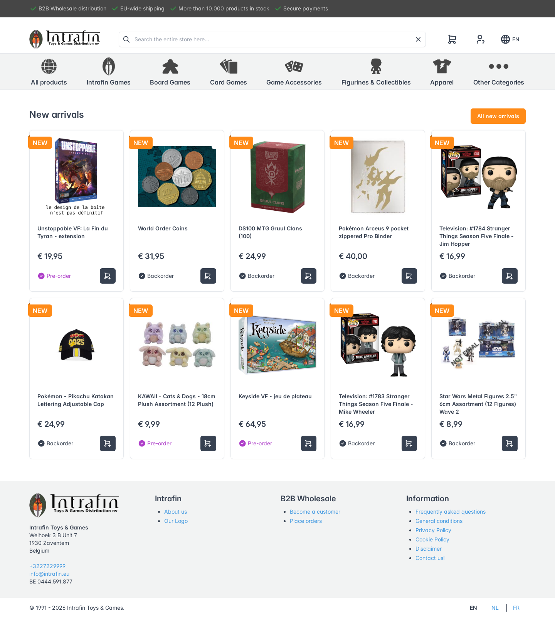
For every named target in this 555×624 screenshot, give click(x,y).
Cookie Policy (432, 539)
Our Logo (176, 520)
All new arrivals (498, 116)
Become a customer (315, 511)
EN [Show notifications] (510, 39)
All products (49, 71)
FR (516, 607)
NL (495, 607)
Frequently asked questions (450, 511)
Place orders (306, 520)
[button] (108, 72)
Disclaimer (428, 548)
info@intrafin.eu (49, 573)
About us (175, 511)
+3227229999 (47, 566)
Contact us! (430, 558)
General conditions (438, 520)
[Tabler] (64, 39)
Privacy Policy (433, 530)
